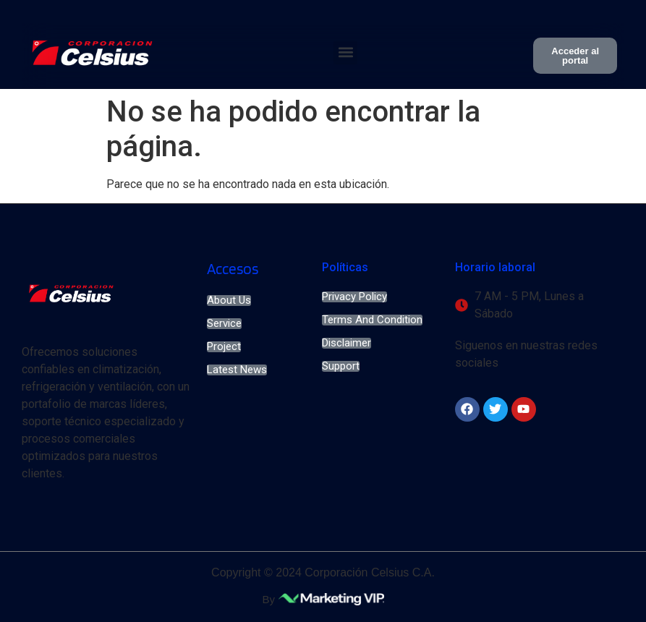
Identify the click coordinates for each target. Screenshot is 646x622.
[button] (345, 52)
